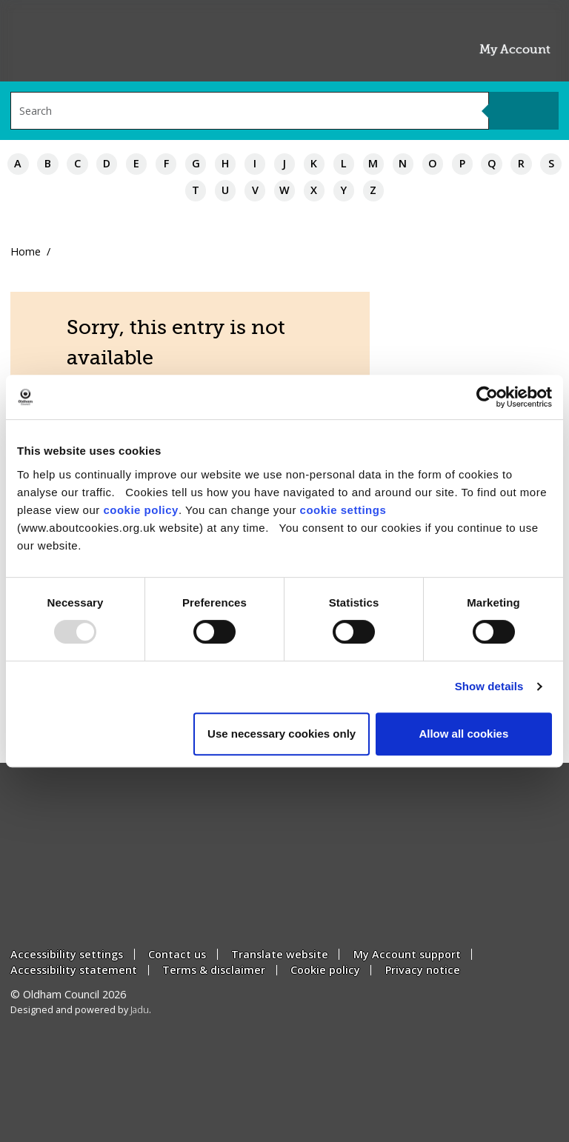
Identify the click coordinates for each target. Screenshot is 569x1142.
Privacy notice (422, 970)
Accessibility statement (73, 970)
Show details (489, 686)
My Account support (407, 954)
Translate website (279, 954)
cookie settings (343, 510)
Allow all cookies (463, 733)
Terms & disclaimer (213, 970)
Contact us (177, 954)
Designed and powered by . (80, 1010)
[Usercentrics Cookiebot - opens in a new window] (487, 397)
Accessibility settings (66, 954)
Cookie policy (325, 970)
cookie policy (141, 510)
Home (25, 251)
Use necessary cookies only (281, 733)
